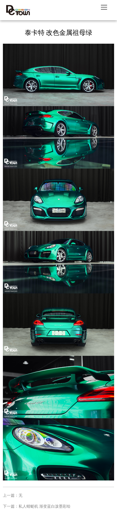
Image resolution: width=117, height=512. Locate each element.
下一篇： (37, 506)
